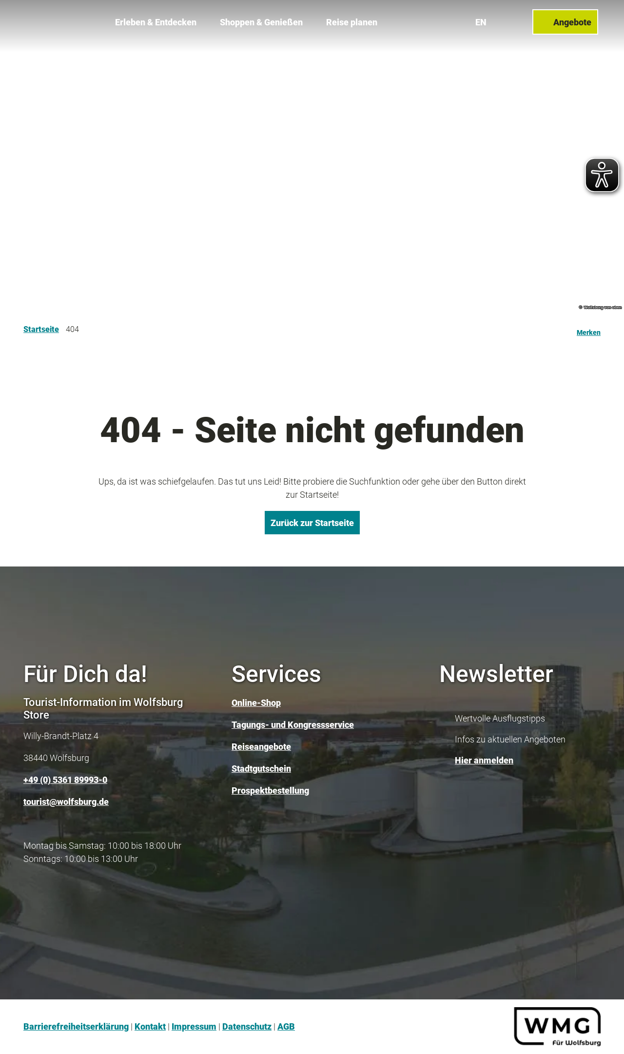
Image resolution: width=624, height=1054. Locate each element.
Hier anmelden (484, 760)
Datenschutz (247, 1026)
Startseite (41, 329)
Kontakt (150, 1026)
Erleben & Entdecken (155, 20)
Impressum (194, 1026)
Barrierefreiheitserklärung (76, 1026)
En (483, 19)
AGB (286, 1026)
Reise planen (351, 20)
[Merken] (589, 329)
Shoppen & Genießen (261, 20)
